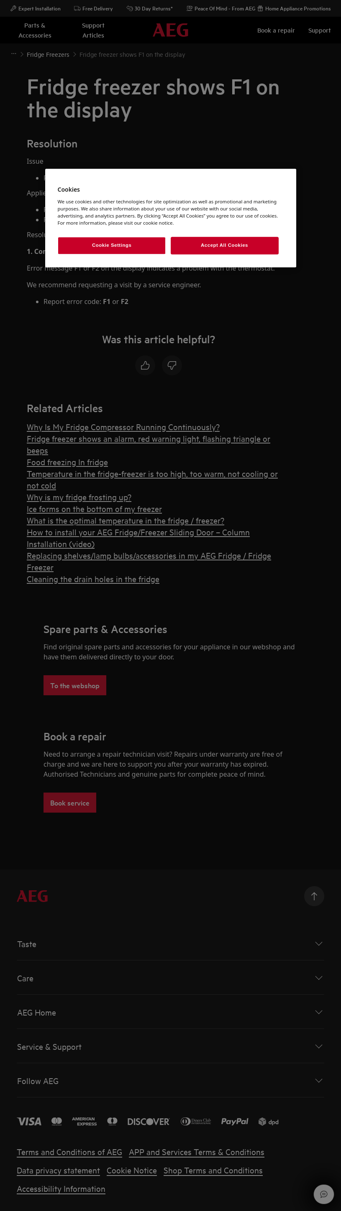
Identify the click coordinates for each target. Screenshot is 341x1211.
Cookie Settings (112, 245)
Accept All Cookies (224, 245)
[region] (170, 218)
